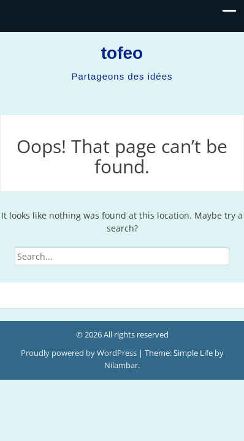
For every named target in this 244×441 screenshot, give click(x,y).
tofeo (122, 52)
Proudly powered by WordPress (80, 352)
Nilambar (121, 365)
